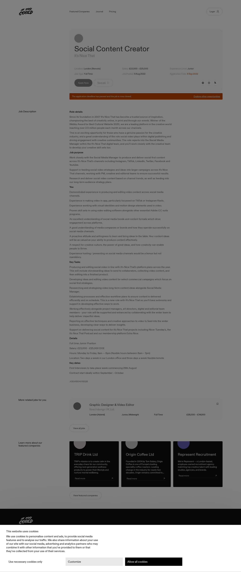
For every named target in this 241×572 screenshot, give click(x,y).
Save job (103, 83)
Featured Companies (79, 11)
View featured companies (85, 495)
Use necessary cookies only (25, 561)
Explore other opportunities (207, 96)
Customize (74, 561)
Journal (99, 11)
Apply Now (83, 83)
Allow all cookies (137, 561)
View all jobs (79, 428)
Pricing (112, 11)
